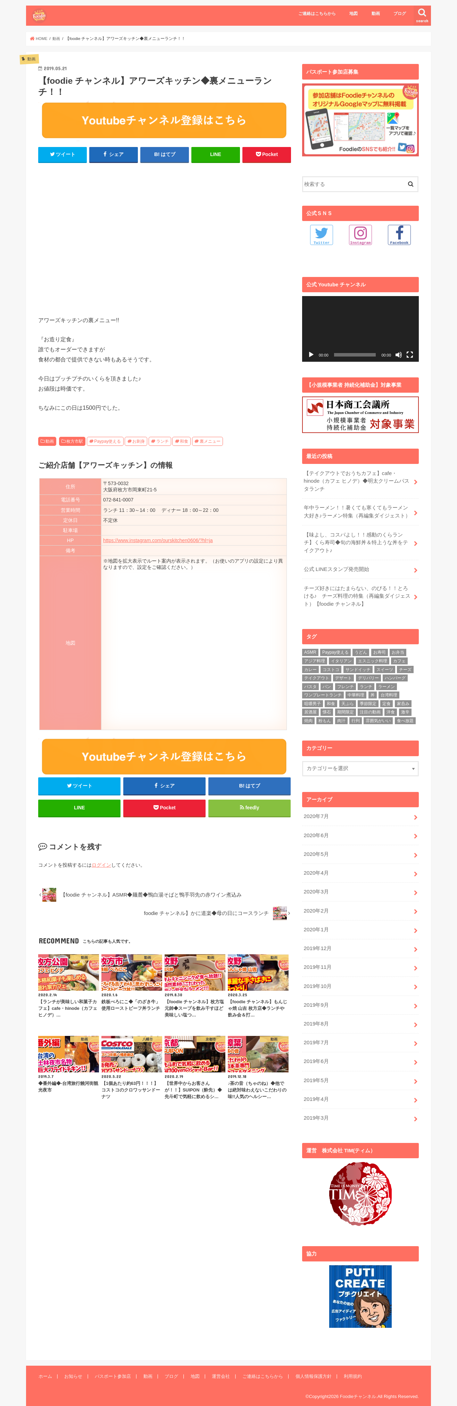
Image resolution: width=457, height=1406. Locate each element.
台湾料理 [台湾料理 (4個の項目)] (389, 690)
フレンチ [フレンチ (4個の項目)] (345, 682)
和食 (184, 441)
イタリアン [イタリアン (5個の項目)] (341, 656)
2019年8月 (316, 1014)
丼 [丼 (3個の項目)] (373, 690)
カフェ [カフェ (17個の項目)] (399, 656)
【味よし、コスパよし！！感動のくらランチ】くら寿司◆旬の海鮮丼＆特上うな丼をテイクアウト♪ (356, 540)
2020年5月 (316, 849)
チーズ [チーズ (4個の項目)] (405, 665)
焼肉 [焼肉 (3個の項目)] (308, 716)
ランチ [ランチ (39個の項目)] (366, 682)
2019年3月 (316, 1106)
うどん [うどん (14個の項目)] (361, 648)
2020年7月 (316, 812)
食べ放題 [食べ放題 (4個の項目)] (405, 716)
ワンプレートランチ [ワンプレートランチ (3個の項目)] (323, 690)
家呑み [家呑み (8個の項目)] (403, 699)
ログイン (101, 866)
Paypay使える (107, 441)
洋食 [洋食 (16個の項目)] (391, 708)
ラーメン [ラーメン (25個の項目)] (386, 682)
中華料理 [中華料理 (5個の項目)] (356, 690)
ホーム (45, 1363)
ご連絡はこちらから (317, 13)
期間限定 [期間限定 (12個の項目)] (345, 708)
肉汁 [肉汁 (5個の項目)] (341, 716)
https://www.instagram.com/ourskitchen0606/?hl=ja (158, 540)
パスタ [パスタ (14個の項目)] (310, 682)
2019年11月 (317, 959)
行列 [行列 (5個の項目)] (355, 716)
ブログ (399, 13)
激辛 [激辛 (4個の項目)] (405, 708)
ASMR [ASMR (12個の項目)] (310, 648)
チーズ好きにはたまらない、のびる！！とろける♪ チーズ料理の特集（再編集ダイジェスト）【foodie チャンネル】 (357, 592)
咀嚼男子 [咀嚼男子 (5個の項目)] (312, 699)
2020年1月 (316, 922)
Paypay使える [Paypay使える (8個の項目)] (335, 648)
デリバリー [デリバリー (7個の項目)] (368, 673)
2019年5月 (316, 1069)
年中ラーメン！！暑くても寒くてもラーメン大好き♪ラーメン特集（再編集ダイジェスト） (357, 510)
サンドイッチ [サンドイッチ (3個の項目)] (358, 665)
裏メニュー (210, 441)
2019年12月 (317, 940)
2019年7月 (316, 1033)
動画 (376, 13)
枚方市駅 (74, 441)
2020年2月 (316, 904)
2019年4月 (316, 1088)
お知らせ (73, 1363)
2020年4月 (316, 867)
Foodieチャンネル (358, 1383)
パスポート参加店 (111, 1363)
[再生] (311, 354)
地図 (353, 13)
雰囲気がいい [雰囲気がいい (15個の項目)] (378, 716)
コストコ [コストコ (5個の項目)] (331, 665)
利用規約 (348, 1363)
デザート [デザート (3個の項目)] (343, 673)
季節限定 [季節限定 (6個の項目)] (368, 699)
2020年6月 (316, 830)
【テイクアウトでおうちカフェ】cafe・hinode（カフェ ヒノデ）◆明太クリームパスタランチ (358, 480)
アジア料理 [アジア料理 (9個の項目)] (314, 656)
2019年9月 (316, 996)
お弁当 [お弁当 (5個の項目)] (398, 648)
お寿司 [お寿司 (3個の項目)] (379, 648)
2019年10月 (317, 977)
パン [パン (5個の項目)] (327, 682)
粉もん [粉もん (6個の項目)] (324, 716)
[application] (360, 328)
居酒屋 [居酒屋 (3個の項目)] (310, 708)
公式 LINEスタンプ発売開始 (336, 566)
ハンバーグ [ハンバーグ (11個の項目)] (395, 673)
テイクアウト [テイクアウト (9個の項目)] (316, 673)
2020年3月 (316, 886)
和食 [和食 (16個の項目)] (331, 699)
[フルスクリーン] (409, 354)
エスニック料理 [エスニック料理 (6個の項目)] (372, 656)
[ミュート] (398, 354)
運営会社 (217, 1363)
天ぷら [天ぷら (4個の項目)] (347, 699)
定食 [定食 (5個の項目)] (386, 699)
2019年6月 (316, 1051)
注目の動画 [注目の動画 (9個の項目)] (370, 708)
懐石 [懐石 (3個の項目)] (327, 708)
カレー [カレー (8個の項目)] (310, 665)
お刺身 (138, 441)
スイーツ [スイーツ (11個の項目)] (384, 665)
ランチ (162, 441)
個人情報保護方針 (309, 1363)
